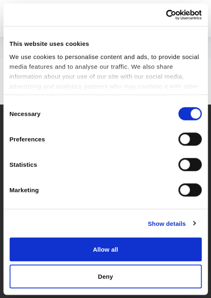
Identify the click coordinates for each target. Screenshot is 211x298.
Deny (105, 276)
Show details (167, 223)
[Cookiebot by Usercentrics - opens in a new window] (166, 14)
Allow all (105, 249)
